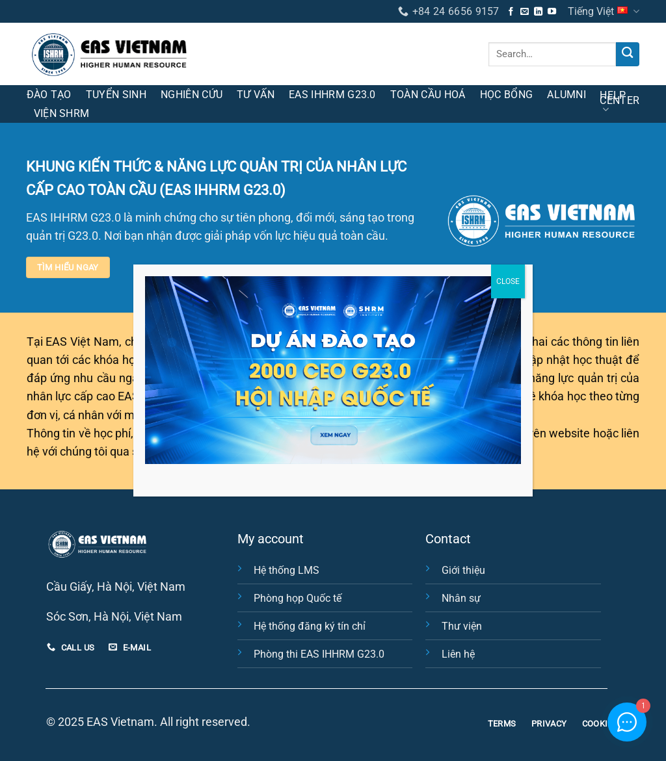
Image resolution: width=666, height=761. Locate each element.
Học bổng (506, 94)
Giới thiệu (463, 570)
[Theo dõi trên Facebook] (511, 12)
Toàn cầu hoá (428, 94)
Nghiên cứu (191, 94)
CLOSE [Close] (508, 281)
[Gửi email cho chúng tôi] (524, 12)
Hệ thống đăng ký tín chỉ (310, 626)
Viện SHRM (62, 113)
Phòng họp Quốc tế (297, 598)
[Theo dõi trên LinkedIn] (538, 12)
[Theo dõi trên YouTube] (552, 12)
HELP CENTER (619, 102)
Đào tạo (49, 94)
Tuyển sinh (116, 94)
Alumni (566, 94)
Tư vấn (255, 94)
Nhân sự (461, 598)
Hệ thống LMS (286, 570)
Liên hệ (458, 654)
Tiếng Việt (603, 11)
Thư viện (462, 626)
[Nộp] (628, 54)
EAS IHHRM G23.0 (332, 94)
